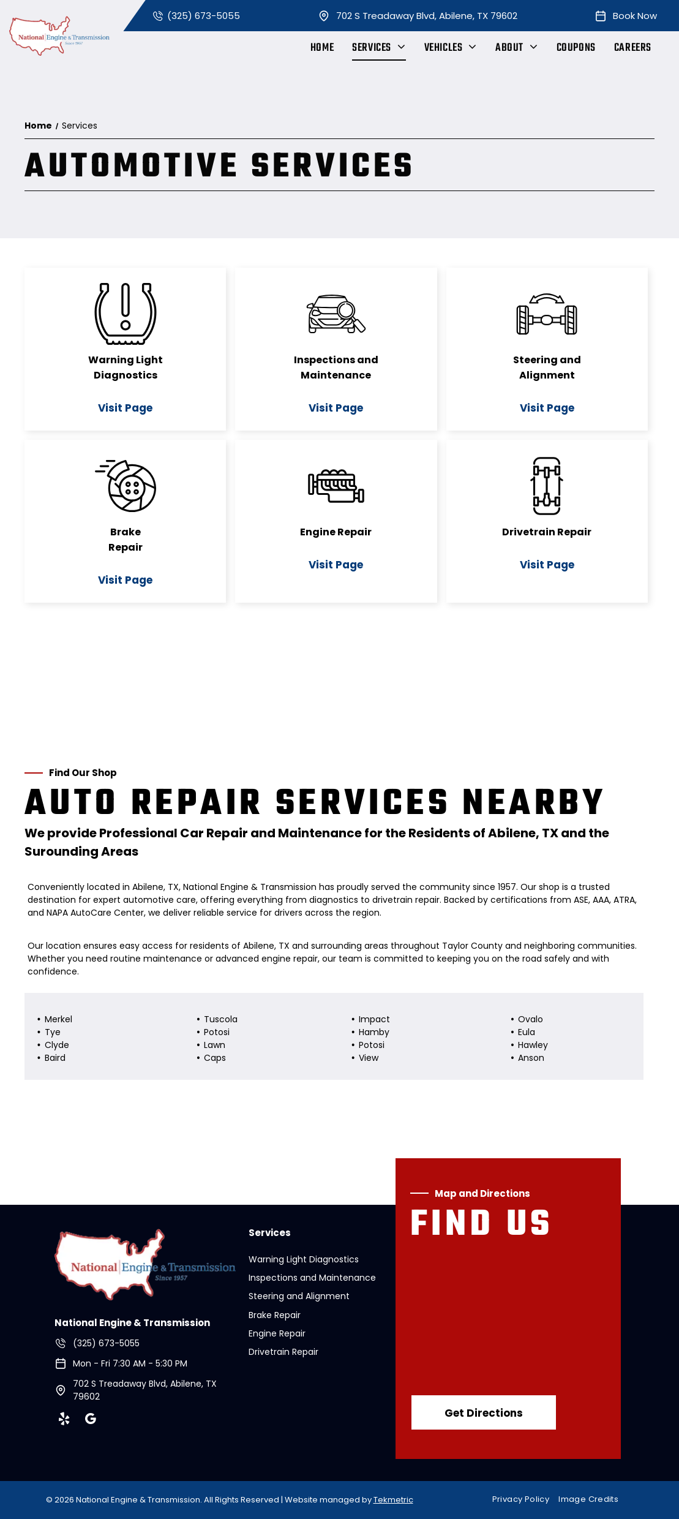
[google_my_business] (90, 1420)
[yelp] (64, 1420)
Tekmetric (393, 1500)
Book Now (635, 15)
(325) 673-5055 (203, 15)
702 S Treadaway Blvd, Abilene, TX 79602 (426, 15)
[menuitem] (322, 48)
